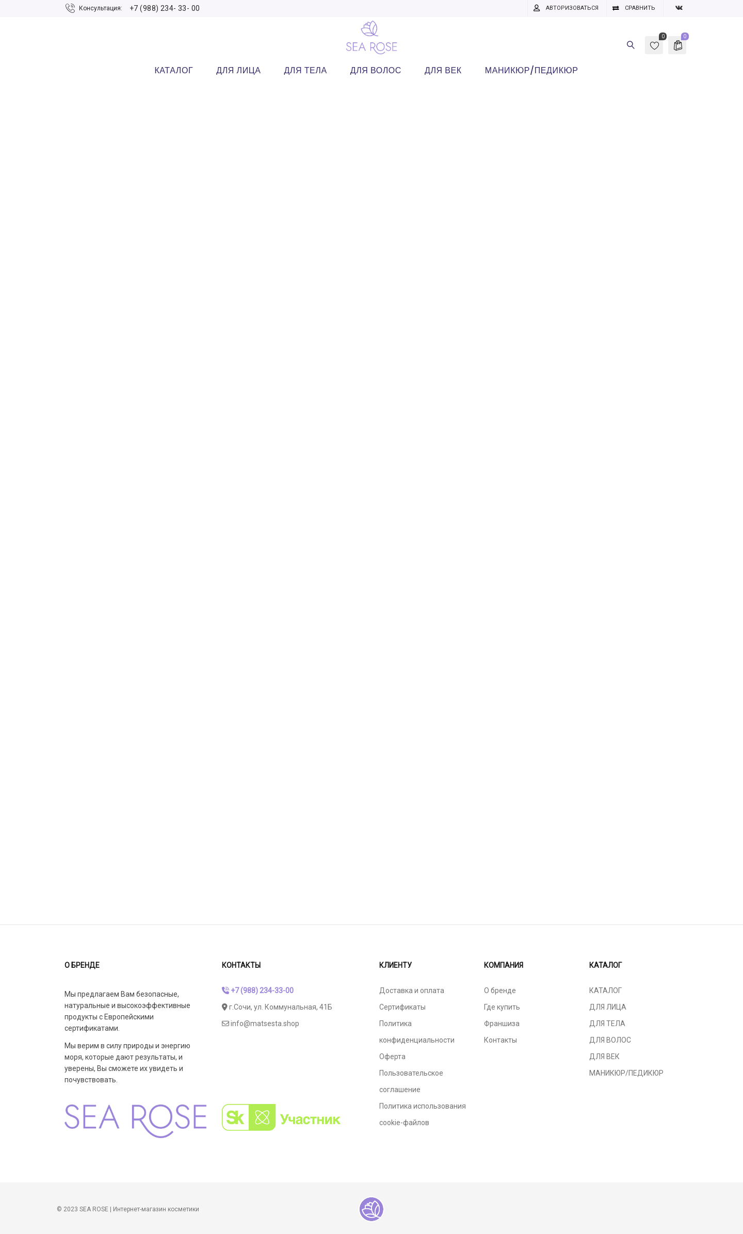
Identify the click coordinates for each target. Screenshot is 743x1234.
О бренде (500, 990)
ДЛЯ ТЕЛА (607, 1023)
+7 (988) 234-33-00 (258, 990)
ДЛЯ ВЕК (604, 1056)
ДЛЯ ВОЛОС (610, 1040)
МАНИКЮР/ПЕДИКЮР (626, 1073)
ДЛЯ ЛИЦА (607, 1007)
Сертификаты (402, 1007)
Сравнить (640, 8)
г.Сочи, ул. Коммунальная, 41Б (277, 1007)
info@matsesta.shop (260, 1023)
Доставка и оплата (411, 990)
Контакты (500, 1040)
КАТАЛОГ (605, 990)
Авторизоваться (572, 8)
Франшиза (502, 1023)
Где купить (502, 1007)
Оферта (392, 1056)
